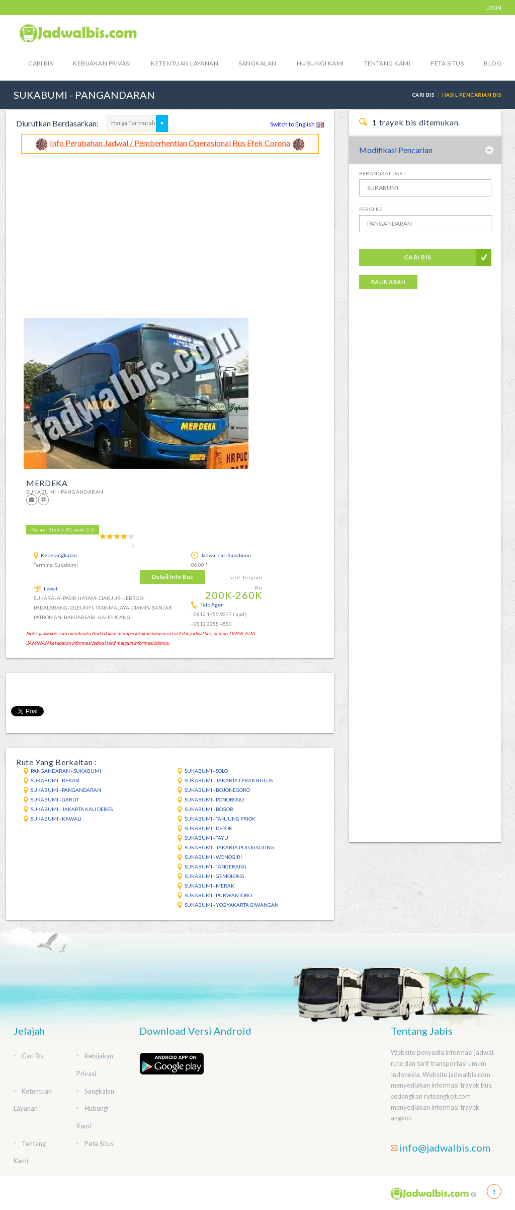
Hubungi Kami (320, 63)
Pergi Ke (371, 209)
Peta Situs (447, 63)
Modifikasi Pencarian (396, 150)
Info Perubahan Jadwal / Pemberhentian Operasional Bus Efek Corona (170, 143)
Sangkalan (257, 63)
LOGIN (493, 8)
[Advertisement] (170, 229)
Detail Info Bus (173, 576)
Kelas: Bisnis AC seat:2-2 (62, 529)
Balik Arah (388, 282)
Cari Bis (40, 63)
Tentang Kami (387, 63)
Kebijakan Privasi (102, 63)
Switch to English (297, 124)
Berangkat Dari (382, 173)
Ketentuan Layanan (184, 63)
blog (492, 63)
